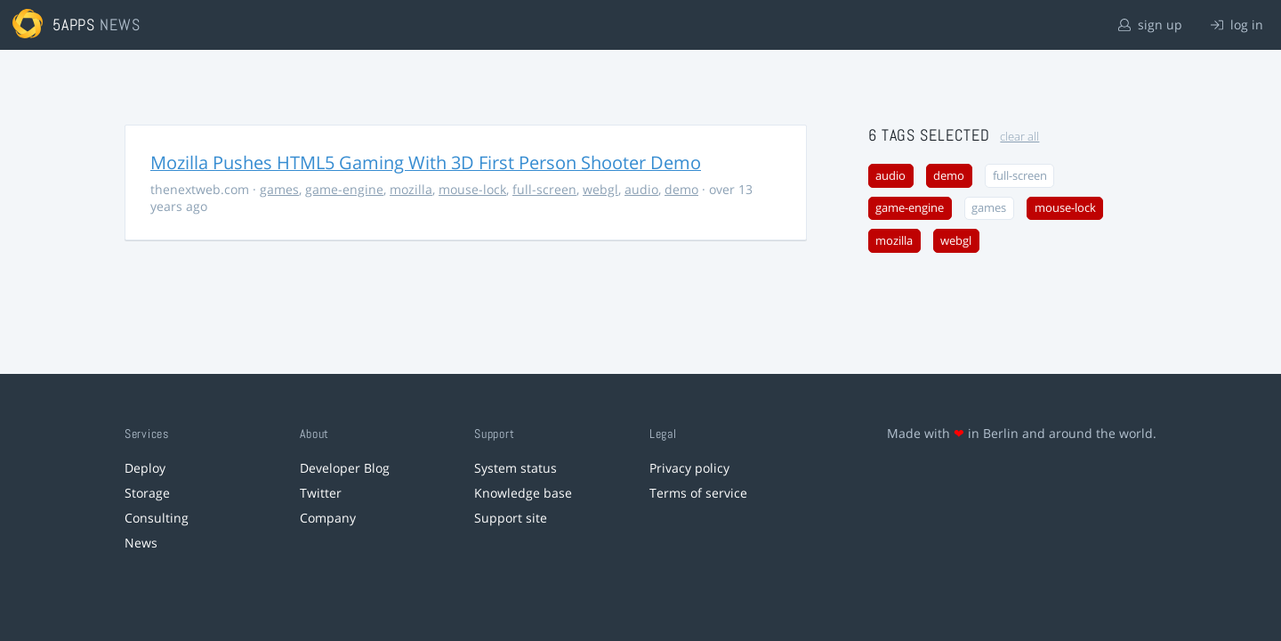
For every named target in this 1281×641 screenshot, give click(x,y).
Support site (510, 517)
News (141, 542)
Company (328, 517)
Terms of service (698, 492)
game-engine (344, 189)
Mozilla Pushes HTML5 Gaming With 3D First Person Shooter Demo (425, 162)
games (279, 189)
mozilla (411, 189)
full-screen (544, 189)
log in (1237, 24)
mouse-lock (472, 189)
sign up (1150, 24)
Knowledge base (523, 492)
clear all (1019, 136)
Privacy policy (689, 467)
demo (681, 189)
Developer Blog (345, 467)
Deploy (145, 467)
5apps (74, 24)
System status (515, 467)
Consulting (157, 517)
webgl (600, 189)
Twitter (321, 492)
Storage (147, 492)
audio (641, 189)
